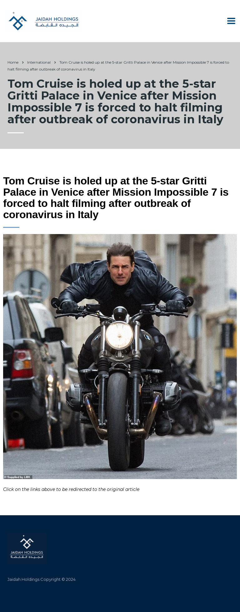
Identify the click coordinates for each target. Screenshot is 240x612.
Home (13, 62)
